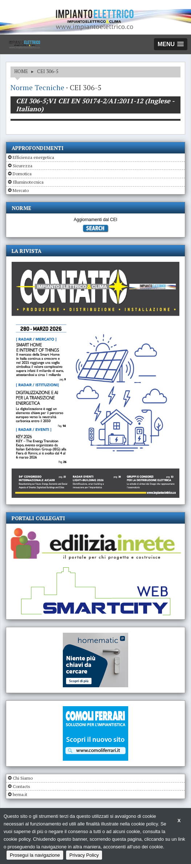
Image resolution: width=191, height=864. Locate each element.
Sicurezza (22, 165)
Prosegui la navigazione (35, 855)
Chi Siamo (23, 778)
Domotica (22, 173)
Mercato (21, 190)
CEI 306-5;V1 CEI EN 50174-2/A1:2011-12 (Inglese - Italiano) (95, 104)
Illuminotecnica (28, 182)
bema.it (20, 794)
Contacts (21, 786)
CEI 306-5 (47, 71)
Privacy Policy (84, 855)
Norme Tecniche (37, 87)
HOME (21, 71)
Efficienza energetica (33, 157)
